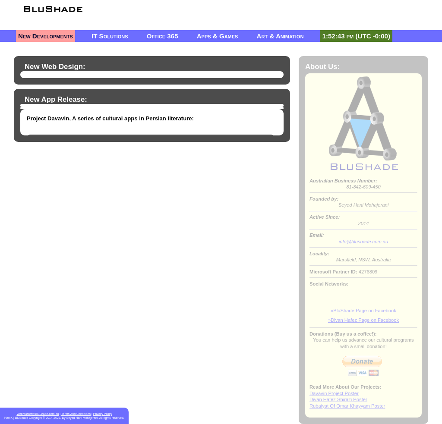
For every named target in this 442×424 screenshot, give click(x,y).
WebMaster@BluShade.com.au (37, 413)
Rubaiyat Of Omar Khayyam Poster (347, 405)
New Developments (45, 36)
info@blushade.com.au (363, 241)
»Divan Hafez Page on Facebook (363, 320)
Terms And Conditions (76, 413)
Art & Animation (280, 36)
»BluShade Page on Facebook (363, 310)
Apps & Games (217, 36)
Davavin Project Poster (334, 393)
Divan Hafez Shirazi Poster (338, 399)
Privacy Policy (102, 413)
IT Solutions (110, 36)
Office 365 (162, 36)
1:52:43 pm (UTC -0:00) (356, 36)
